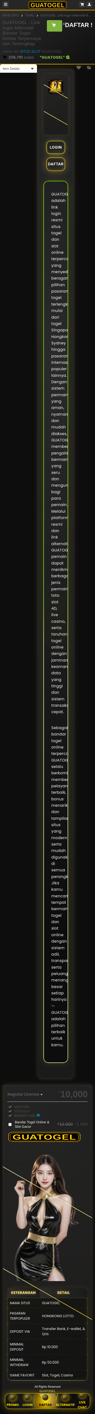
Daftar (45, 1400)
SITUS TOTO (10, 15)
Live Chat (82, 1401)
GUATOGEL (47, 1391)
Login (28, 1401)
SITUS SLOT (30, 51)
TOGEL (29, 15)
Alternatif (65, 1401)
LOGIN (56, 147)
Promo (13, 1401)
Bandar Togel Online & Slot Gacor (51, 1124)
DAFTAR (56, 164)
